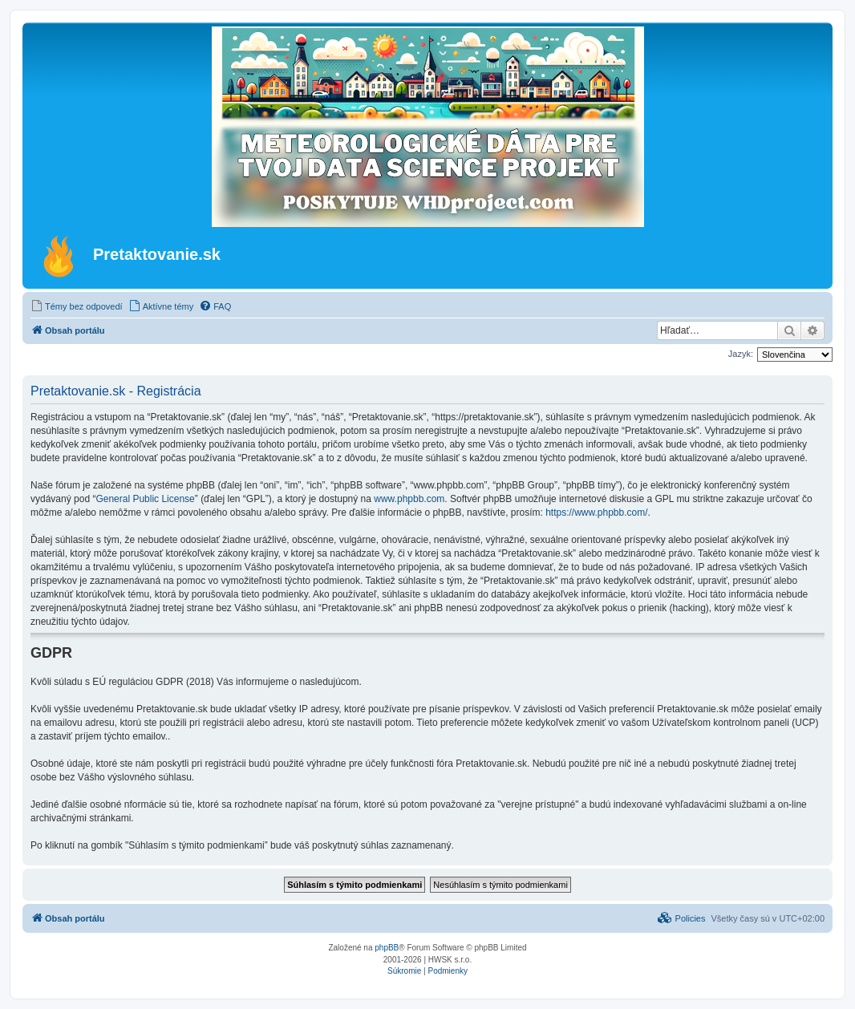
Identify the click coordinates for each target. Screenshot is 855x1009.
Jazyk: (740, 354)
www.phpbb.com (409, 498)
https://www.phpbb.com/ (596, 512)
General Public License (144, 498)
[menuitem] (76, 306)
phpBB (387, 947)
